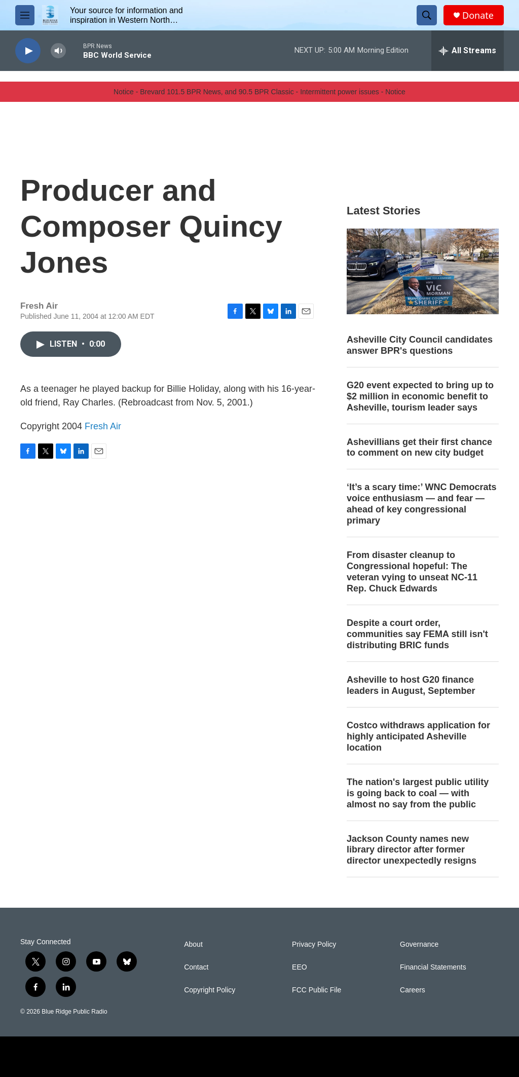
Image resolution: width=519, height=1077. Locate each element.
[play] (28, 51)
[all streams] (467, 50)
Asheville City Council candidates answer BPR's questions (420, 345)
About (193, 944)
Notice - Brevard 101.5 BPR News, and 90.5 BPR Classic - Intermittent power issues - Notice (259, 92)
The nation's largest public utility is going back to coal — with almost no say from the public (418, 793)
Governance (419, 944)
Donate (478, 15)
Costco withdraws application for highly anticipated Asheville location (418, 736)
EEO (299, 967)
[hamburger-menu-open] (24, 15)
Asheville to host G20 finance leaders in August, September (411, 685)
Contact (196, 967)
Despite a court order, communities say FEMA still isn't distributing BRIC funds (417, 634)
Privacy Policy (314, 944)
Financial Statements (433, 967)
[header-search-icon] (427, 15)
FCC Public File (316, 990)
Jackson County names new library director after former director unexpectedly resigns (411, 850)
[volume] (58, 51)
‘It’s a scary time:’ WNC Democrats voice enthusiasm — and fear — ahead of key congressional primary (421, 504)
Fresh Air (103, 426)
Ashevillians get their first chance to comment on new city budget (419, 447)
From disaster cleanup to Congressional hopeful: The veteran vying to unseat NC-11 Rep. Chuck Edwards (412, 571)
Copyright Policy (209, 990)
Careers (412, 990)
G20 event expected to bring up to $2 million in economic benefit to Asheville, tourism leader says (420, 396)
